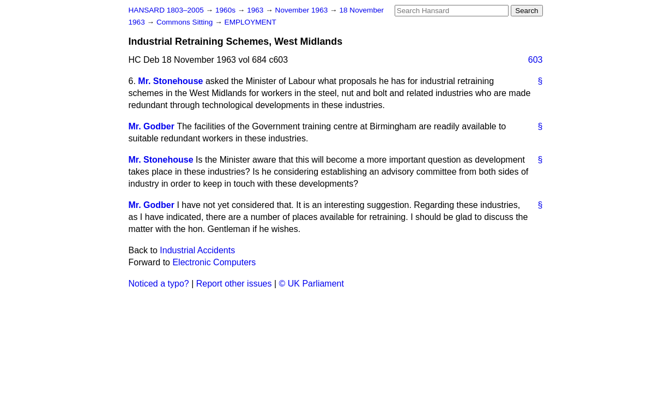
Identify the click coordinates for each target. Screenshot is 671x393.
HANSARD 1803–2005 (166, 10)
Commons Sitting (185, 22)
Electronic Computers (214, 262)
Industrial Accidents (197, 250)
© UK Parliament (311, 283)
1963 (256, 10)
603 (535, 59)
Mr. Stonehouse (170, 81)
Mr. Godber (151, 126)
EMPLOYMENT (250, 22)
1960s (226, 10)
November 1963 (302, 10)
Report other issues (234, 283)
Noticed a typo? (159, 283)
